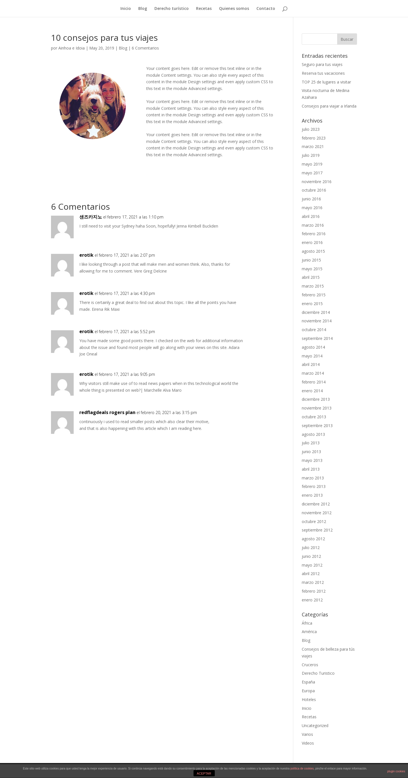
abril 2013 (311, 469)
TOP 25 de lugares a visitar (326, 82)
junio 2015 (311, 260)
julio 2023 (311, 129)
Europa (308, 690)
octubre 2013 (314, 416)
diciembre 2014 (316, 312)
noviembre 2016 (317, 181)
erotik (86, 255)
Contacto (265, 9)
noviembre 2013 (317, 408)
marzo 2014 (313, 373)
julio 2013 (311, 442)
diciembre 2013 (316, 399)
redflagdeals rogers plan (107, 412)
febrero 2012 (314, 591)
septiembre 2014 (317, 338)
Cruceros (310, 664)
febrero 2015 (314, 294)
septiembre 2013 (317, 425)
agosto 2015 (313, 251)
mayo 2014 (312, 356)
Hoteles (309, 699)
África (307, 623)
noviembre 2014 (317, 320)
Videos (308, 743)
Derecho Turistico (318, 673)
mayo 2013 (312, 460)
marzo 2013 (313, 478)
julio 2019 (311, 155)
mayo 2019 (312, 164)
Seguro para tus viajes (322, 64)
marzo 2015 (313, 286)
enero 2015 (312, 303)
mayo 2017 (312, 172)
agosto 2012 (313, 538)
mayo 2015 (312, 268)
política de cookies (302, 768)
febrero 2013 (314, 486)
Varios (307, 734)
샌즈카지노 (90, 217)
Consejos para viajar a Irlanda (329, 106)
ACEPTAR (204, 773)
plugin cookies (396, 771)
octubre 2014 (314, 329)
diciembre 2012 (316, 504)
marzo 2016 (313, 225)
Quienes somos (234, 9)
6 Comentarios (145, 48)
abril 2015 (311, 277)
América (309, 631)
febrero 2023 (314, 138)
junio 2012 (311, 556)
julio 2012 (311, 547)
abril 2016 (311, 216)
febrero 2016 (314, 233)
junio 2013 (311, 451)
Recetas (204, 9)
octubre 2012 (314, 521)
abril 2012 (311, 573)
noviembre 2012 (317, 512)
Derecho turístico (171, 9)
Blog (142, 9)
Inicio (125, 9)
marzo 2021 (313, 146)
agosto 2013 (313, 434)
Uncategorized (315, 725)
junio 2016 (311, 199)
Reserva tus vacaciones (323, 73)
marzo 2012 (313, 582)
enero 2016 (312, 242)
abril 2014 (311, 364)
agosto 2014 (313, 347)
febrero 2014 (314, 382)
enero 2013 (312, 495)
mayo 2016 (312, 207)
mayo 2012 (312, 565)
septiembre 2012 (317, 530)
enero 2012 (312, 600)
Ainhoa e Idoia (71, 48)
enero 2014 (312, 390)
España (308, 682)
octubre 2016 (314, 190)
